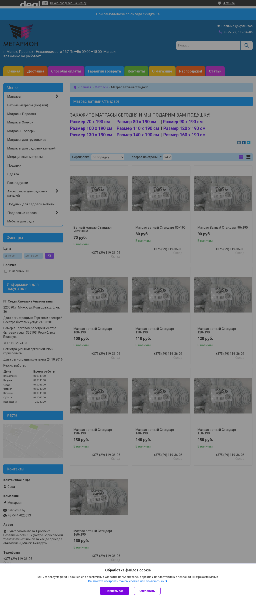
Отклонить (147, 591)
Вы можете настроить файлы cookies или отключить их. (126, 581)
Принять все (115, 591)
